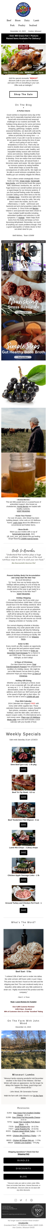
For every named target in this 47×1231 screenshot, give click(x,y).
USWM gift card (33, 697)
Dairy (27, 20)
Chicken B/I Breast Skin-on (23, 1140)
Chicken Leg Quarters (22, 1143)
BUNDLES (23, 1160)
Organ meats (25, 181)
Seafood (33, 25)
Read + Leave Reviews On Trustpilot (23, 1002)
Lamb (36, 20)
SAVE (23, 769)
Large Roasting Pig (22, 1129)
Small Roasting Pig (22, 1127)
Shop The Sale (23, 94)
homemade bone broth (21, 534)
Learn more (17, 523)
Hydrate (21, 218)
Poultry (21, 25)
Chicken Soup (14, 197)
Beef (9, 20)
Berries (35, 208)
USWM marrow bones (29, 539)
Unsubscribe (23, 1223)
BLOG (23, 1177)
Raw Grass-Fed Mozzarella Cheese (26, 1117)
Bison (17, 20)
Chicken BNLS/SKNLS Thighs (24, 1136)
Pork (12, 25)
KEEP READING (23, 511)
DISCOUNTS (23, 1168)
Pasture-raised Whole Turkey (23, 1131)
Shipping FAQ (23, 1154)
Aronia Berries (22, 506)
